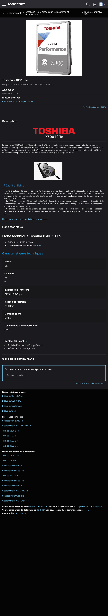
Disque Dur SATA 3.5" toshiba (89, 506)
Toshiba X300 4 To (10, 446)
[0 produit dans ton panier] (94, 4)
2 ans (39, 245)
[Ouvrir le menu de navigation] (4, 4)
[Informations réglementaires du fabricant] (25, 340)
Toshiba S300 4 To (10, 455)
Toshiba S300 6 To (10, 431)
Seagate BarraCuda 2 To (13, 496)
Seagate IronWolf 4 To (12, 466)
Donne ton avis (15, 375)
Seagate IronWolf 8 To (12, 486)
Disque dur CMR (9, 411)
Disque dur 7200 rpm (11, 401)
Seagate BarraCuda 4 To (13, 470)
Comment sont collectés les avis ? (91, 383)
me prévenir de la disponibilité (17, 101)
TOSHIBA (41, 510)
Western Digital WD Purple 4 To (16, 501)
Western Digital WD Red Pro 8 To (16, 426)
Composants (15, 13)
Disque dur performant (12, 406)
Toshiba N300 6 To (10, 460)
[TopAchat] (16, 4)
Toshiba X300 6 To (10, 436)
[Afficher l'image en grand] (54, 48)
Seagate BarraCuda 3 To (13, 480)
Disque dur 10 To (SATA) (12, 396)
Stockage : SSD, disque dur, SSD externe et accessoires (47, 13)
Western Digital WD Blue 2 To (15, 491)
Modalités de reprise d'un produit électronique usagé (25, 219)
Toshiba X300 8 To (10, 441)
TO (87, 510)
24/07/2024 (20, 513)
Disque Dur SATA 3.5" (93, 13)
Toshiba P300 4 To (10, 476)
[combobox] (102, 4)
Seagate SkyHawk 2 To (12, 421)
